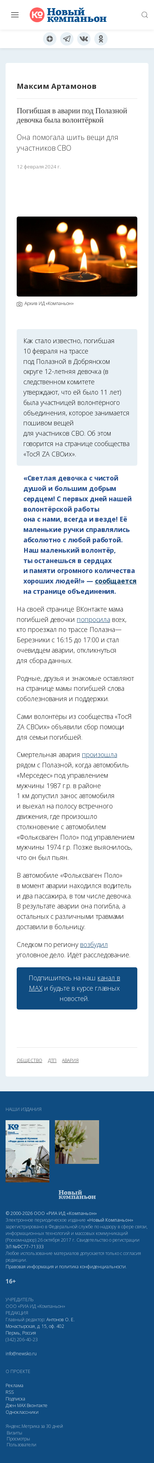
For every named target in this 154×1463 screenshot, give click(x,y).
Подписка (15, 1399)
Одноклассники (22, 1412)
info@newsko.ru (21, 1353)
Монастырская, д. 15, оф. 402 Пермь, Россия (35, 1329)
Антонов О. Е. (60, 1319)
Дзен (11, 1405)
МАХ (21, 1405)
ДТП (52, 1061)
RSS (10, 1392)
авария (70, 1061)
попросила (93, 619)
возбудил (94, 944)
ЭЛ (25, 1246)
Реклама (14, 1385)
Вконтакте (37, 1405)
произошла (99, 754)
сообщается (116, 580)
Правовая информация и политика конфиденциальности (66, 1266)
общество (29, 1061)
